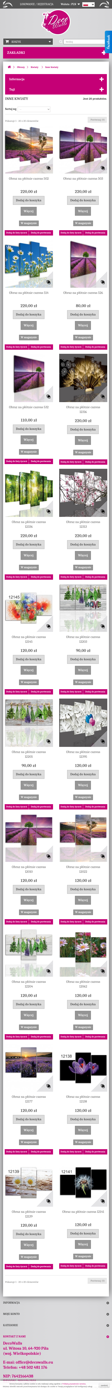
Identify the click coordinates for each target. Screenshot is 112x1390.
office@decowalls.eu (34, 1362)
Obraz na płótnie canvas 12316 (83, 409)
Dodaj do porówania (41, 232)
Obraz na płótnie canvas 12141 (83, 1212)
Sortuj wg (10, 108)
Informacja (17, 79)
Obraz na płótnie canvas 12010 (29, 869)
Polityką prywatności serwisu (74, 1384)
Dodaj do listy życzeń (16, 232)
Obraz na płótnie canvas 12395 (83, 754)
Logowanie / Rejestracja (36, 4)
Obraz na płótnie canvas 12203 (83, 639)
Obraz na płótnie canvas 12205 (29, 754)
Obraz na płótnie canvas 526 (83, 293)
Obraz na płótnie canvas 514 (29, 293)
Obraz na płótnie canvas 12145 (29, 639)
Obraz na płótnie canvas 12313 (83, 524)
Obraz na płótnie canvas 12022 (83, 869)
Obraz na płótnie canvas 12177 (29, 1099)
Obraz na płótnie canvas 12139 (29, 1214)
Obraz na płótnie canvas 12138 (83, 1099)
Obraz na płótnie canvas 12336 (29, 524)
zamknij (104, 1385)
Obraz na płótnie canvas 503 (83, 178)
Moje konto (11, 1314)
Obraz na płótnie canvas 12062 (83, 984)
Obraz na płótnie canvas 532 (29, 407)
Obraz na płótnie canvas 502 (29, 178)
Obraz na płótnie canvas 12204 (29, 984)
